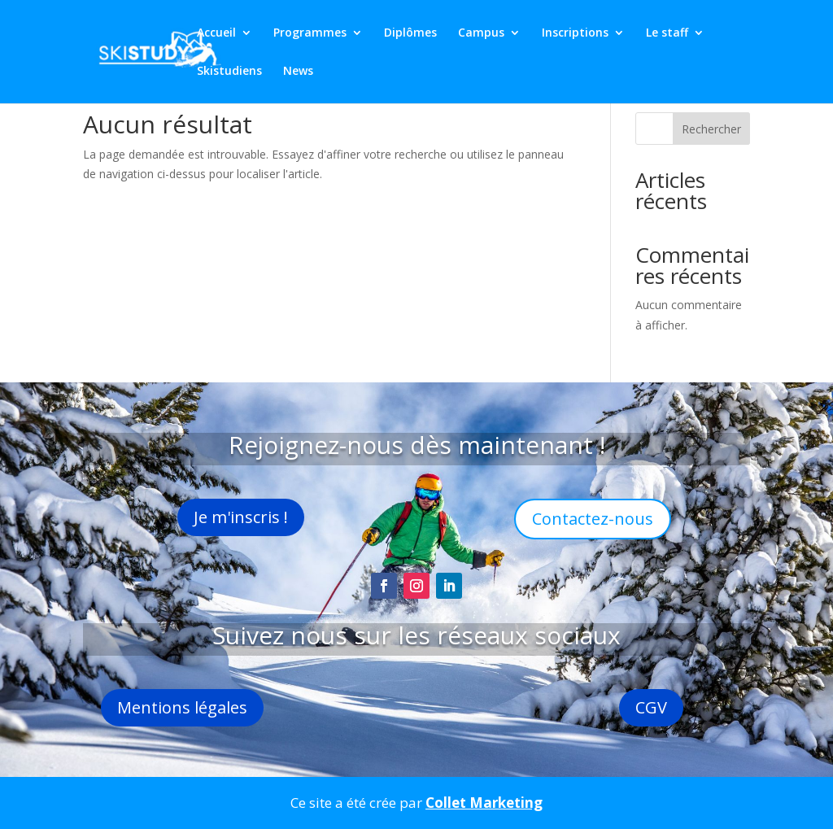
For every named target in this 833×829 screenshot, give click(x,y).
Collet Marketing (484, 802)
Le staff (667, 33)
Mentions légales (182, 707)
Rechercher (711, 129)
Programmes (310, 33)
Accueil (216, 33)
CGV (651, 707)
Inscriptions (575, 33)
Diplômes (410, 33)
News (298, 71)
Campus (481, 33)
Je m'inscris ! (241, 517)
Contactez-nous (592, 519)
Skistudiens (229, 71)
